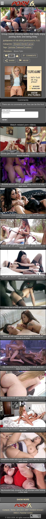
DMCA (16, 513)
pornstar (12, 47)
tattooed (20, 47)
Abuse (25, 60)
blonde (24, 44)
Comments (31, 55)
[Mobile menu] (2, 3)
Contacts (6, 510)
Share (12, 60)
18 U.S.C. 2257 (23, 510)
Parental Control (26, 513)
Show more (23, 500)
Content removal (36, 510)
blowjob (17, 44)
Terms (13, 510)
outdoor (28, 47)
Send (4, 120)
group (30, 44)
